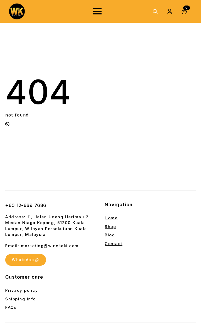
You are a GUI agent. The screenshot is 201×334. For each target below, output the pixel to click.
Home (111, 217)
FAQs (10, 307)
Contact (113, 243)
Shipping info (20, 299)
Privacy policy (21, 290)
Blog (110, 234)
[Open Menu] (97, 11)
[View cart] (184, 11)
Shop (110, 226)
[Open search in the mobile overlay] (155, 11)
